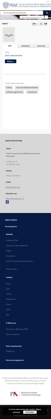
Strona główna (11, 226)
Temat (8, 304)
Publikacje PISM (12, 240)
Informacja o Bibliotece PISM (17, 329)
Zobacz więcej (11, 269)
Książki (8, 251)
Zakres (8, 309)
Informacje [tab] (25, 46)
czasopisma (32, 92)
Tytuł (8, 289)
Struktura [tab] (41, 46)
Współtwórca (11, 299)
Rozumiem (30, 412)
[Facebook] (7, 202)
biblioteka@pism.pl (13, 187)
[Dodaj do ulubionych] (41, 24)
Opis (7, 315)
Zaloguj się (10, 351)
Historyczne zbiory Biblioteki (17, 245)
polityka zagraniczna (14, 92)
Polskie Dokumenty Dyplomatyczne (19, 261)
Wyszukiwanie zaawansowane (32, 17)
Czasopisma (10, 256)
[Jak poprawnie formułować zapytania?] (46, 17)
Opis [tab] (9, 46)
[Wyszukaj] (47, 13)
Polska (9, 87)
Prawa (8, 283)
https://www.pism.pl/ (15, 198)
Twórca (9, 294)
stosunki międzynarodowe (27, 87)
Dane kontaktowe (12, 334)
